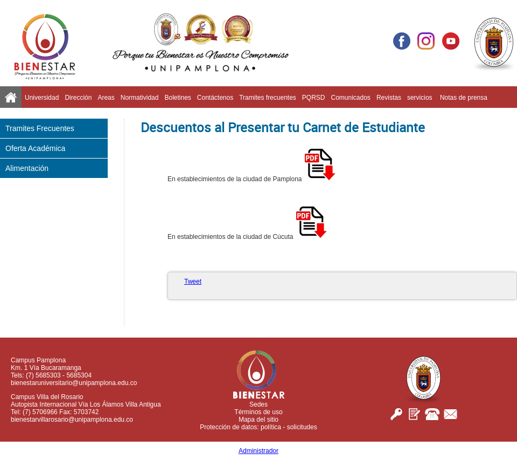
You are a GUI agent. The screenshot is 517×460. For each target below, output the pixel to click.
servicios (420, 97)
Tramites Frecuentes (39, 128)
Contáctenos (215, 97)
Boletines (177, 97)
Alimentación (26, 168)
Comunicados (351, 97)
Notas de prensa (463, 97)
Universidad (42, 97)
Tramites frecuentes (267, 97)
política (271, 427)
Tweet (192, 281)
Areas (105, 97)
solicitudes (302, 427)
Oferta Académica (35, 148)
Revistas (388, 97)
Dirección (78, 97)
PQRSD (313, 97)
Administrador (258, 451)
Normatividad (140, 97)
